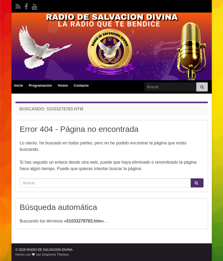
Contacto (81, 85)
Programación (40, 85)
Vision (63, 85)
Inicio (18, 85)
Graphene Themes (55, 254)
